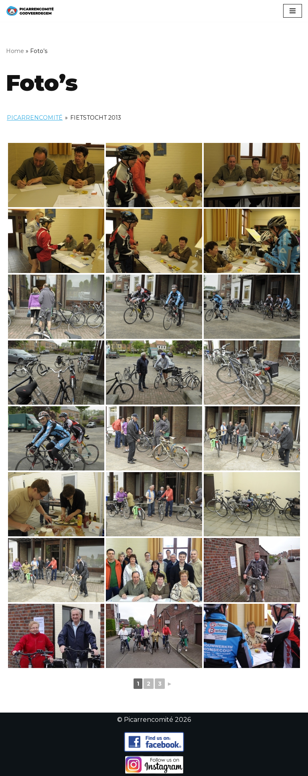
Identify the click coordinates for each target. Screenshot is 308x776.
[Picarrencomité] (30, 11)
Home (15, 51)
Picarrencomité (35, 117)
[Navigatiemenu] (292, 11)
